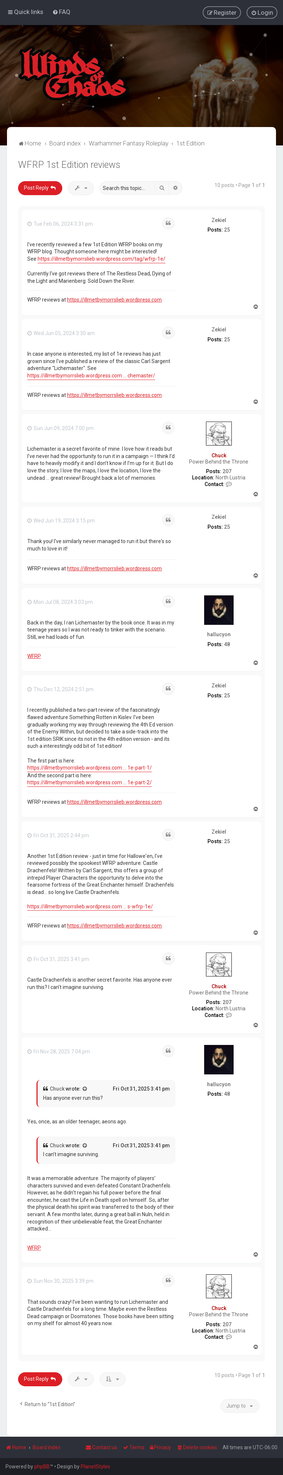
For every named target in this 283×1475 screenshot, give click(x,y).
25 (227, 229)
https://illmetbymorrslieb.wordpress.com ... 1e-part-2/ (89, 782)
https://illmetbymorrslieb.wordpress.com (114, 299)
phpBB (42, 1466)
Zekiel (219, 219)
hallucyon (219, 634)
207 (227, 471)
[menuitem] (61, 11)
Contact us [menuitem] (101, 1447)
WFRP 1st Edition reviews (69, 164)
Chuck (219, 455)
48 (227, 644)
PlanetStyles (95, 1466)
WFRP (34, 655)
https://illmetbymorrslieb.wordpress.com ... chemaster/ (91, 375)
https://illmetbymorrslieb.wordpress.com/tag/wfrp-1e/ (101, 258)
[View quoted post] (85, 1088)
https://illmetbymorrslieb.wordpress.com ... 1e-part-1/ (89, 767)
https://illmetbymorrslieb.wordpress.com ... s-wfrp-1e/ (90, 906)
